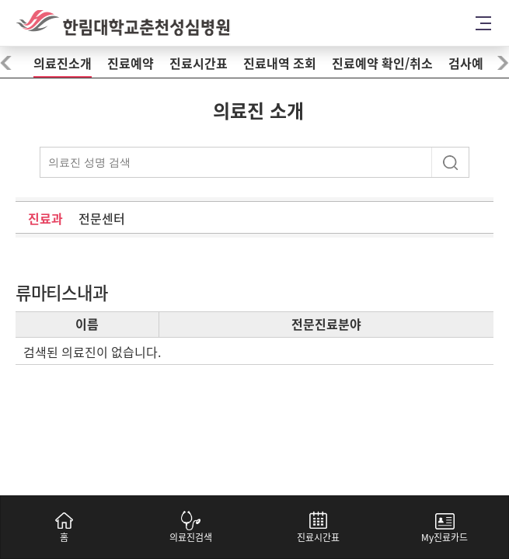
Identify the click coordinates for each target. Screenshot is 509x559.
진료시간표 (198, 63)
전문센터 (101, 219)
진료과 (45, 219)
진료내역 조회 (279, 63)
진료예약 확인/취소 (382, 63)
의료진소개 (62, 63)
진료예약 (130, 63)
